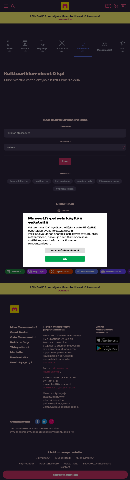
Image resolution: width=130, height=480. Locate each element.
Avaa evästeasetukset (65, 250)
